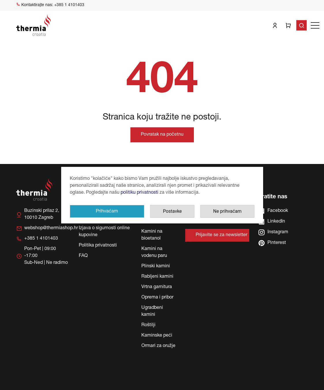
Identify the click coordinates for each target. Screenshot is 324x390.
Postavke (172, 211)
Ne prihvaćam (227, 211)
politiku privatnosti (139, 193)
